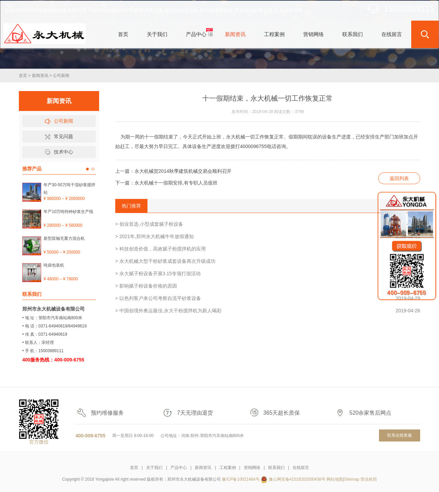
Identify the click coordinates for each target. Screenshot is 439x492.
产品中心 (178, 467)
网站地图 (335, 479)
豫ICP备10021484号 (240, 479)
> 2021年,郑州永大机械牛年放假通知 (267, 236)
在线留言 (301, 467)
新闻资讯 (40, 75)
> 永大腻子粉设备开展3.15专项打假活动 (267, 273)
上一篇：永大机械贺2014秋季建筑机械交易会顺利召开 (173, 171)
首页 (23, 75)
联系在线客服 (399, 435)
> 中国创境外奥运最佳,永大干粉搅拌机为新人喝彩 (267, 310)
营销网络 (252, 467)
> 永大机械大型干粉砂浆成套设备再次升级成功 (267, 261)
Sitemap (351, 479)
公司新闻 (61, 75)
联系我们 (276, 467)
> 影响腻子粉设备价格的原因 (267, 286)
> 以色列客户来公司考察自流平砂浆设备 (267, 298)
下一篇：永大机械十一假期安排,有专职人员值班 (166, 183)
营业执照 (368, 479)
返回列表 (399, 178)
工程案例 (228, 467)
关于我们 (154, 467)
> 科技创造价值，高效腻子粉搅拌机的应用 (267, 249)
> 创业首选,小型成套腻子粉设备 (267, 224)
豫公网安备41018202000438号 (297, 479)
